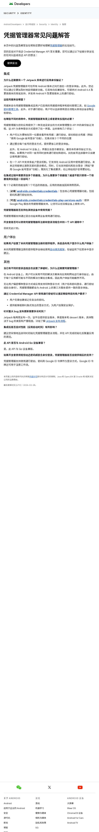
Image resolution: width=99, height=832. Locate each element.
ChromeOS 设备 (75, 813)
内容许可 (33, 376)
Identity (26, 13)
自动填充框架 (57, 249)
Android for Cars (75, 818)
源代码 (7, 818)
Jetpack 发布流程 (55, 321)
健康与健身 (40, 813)
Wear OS (71, 808)
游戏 (37, 803)
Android (8, 803)
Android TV (72, 822)
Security (10, 13)
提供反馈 (12, 63)
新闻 (6, 822)
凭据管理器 (56, 45)
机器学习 (39, 808)
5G (37, 827)
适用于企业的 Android (14, 808)
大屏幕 (70, 803)
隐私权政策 (40, 822)
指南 (64, 24)
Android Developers (12, 24)
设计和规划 (30, 24)
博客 (6, 827)
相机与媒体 (40, 818)
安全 (6, 813)
